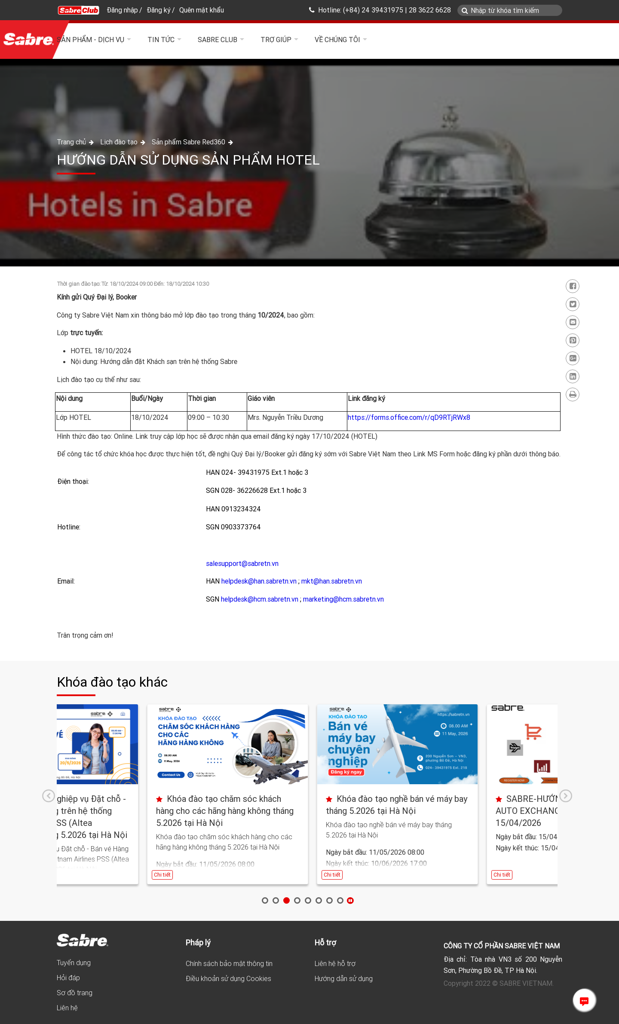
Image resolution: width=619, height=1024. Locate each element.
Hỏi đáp (68, 977)
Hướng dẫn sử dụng (344, 978)
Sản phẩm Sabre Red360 (188, 142)
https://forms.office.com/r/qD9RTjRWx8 (409, 417)
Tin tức (161, 39)
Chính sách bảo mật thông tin (229, 963)
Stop (350, 900)
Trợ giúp (275, 39)
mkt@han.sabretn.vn (331, 581)
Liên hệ (67, 1007)
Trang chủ (72, 142)
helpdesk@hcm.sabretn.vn (259, 599)
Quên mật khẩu (201, 10)
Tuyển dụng (74, 962)
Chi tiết (72, 874)
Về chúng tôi (337, 39)
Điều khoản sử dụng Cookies (228, 978)
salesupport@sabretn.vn (242, 563)
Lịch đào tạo (119, 142)
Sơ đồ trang (74, 992)
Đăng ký (159, 10)
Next (566, 796)
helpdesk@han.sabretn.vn (259, 581)
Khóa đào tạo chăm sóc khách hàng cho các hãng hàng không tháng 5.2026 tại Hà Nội (304, 810)
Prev (48, 796)
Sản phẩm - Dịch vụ (90, 39)
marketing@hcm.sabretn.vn (343, 599)
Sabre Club (217, 39)
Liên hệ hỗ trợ (335, 963)
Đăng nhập (122, 10)
